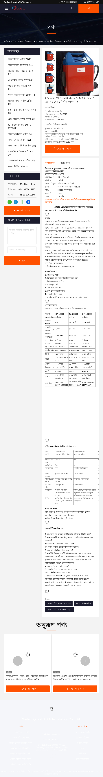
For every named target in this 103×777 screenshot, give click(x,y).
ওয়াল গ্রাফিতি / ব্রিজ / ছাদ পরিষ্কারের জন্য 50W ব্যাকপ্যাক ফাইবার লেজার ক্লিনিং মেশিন (27, 677)
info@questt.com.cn (68, 2)
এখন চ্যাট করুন (22, 210)
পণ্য (12, 41)
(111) (21, 65)
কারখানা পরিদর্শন (82, 738)
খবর (82, 748)
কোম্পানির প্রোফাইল (82, 732)
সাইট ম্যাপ (82, 754)
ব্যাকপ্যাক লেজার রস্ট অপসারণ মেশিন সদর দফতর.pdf (65, 308)
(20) (19, 126)
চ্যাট (88, 8)
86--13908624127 (91, 2)
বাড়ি (6, 41)
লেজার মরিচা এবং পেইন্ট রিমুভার (59, 610)
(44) (22, 95)
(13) (19, 140)
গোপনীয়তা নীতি (82, 759)
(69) (20, 102)
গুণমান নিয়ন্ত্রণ (82, 743)
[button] (50, 92)
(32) (21, 119)
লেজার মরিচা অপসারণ (26, 41)
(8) (20, 134)
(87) (21, 72)
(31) (20, 87)
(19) (20, 153)
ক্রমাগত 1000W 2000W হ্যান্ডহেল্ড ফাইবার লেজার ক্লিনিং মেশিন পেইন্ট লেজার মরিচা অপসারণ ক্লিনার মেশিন (75, 678)
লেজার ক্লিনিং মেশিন (83, 603)
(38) (22, 111)
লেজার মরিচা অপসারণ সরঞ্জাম (59, 603)
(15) (22, 146)
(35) (20, 80)
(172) (19, 59)
